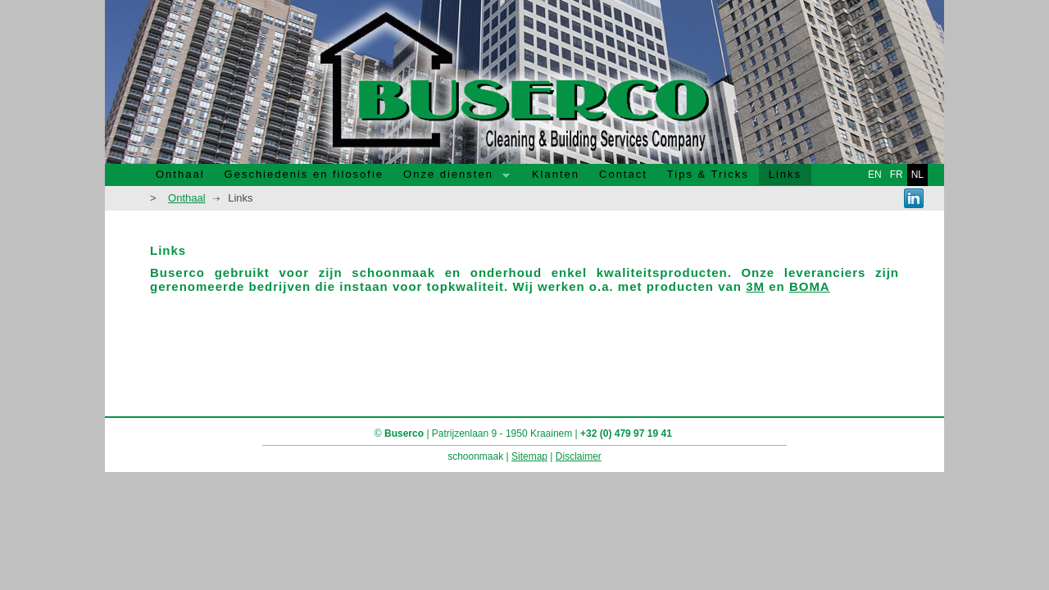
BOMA (809, 286)
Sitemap (529, 456)
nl (917, 174)
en (875, 174)
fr (896, 174)
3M (755, 286)
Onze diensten (451, 176)
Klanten (555, 174)
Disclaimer (579, 456)
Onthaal (180, 174)
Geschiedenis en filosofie (304, 174)
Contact (623, 174)
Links (785, 174)
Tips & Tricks (708, 174)
